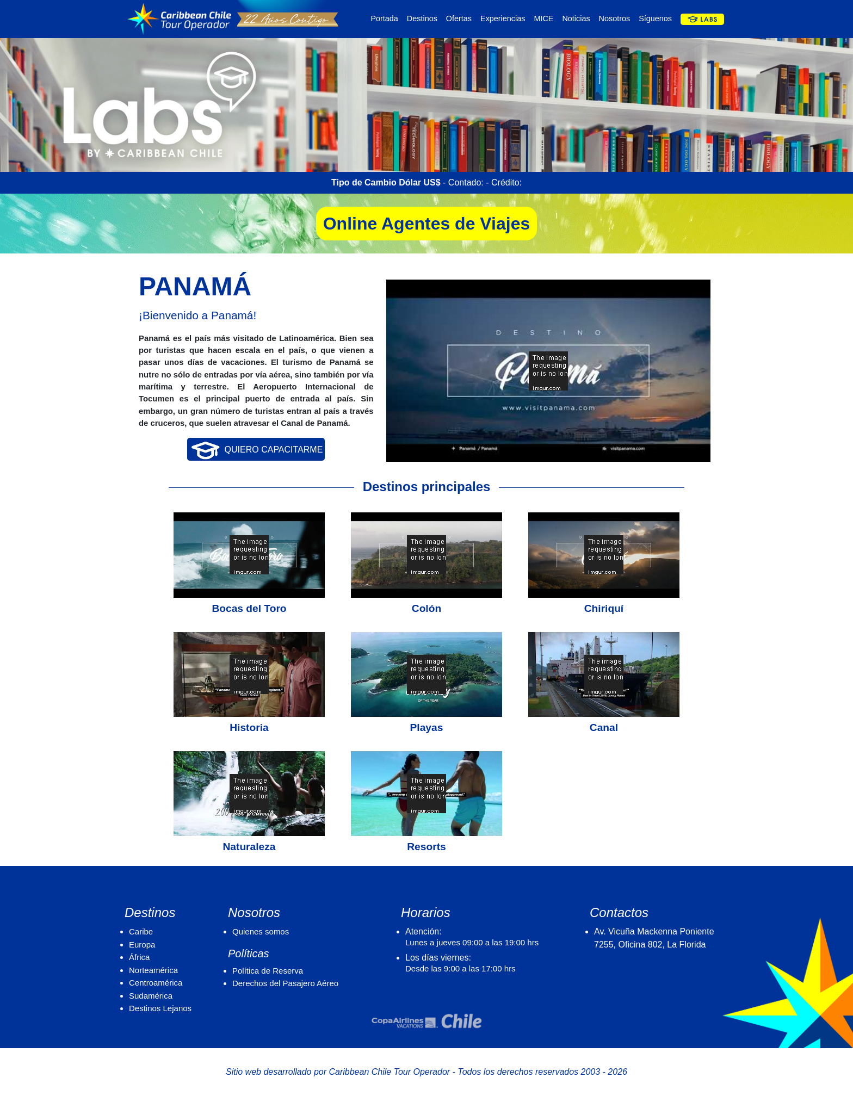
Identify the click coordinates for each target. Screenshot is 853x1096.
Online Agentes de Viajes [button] (426, 223)
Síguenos (655, 18)
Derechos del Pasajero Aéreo (285, 983)
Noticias (576, 18)
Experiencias (502, 18)
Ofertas (459, 18)
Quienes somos (260, 931)
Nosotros (615, 18)
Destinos (422, 18)
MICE (543, 18)
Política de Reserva (267, 970)
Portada (384, 18)
